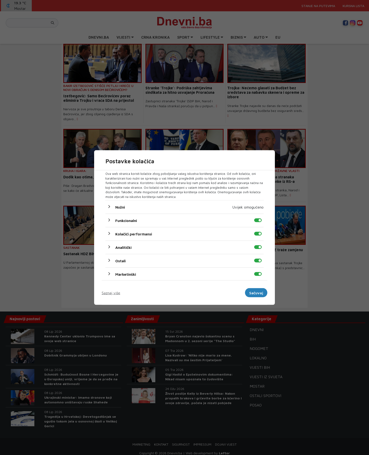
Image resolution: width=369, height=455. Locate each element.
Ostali (120, 261)
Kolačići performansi (133, 234)
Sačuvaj (256, 293)
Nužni (120, 207)
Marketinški (125, 274)
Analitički (123, 247)
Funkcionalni (126, 220)
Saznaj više (111, 293)
